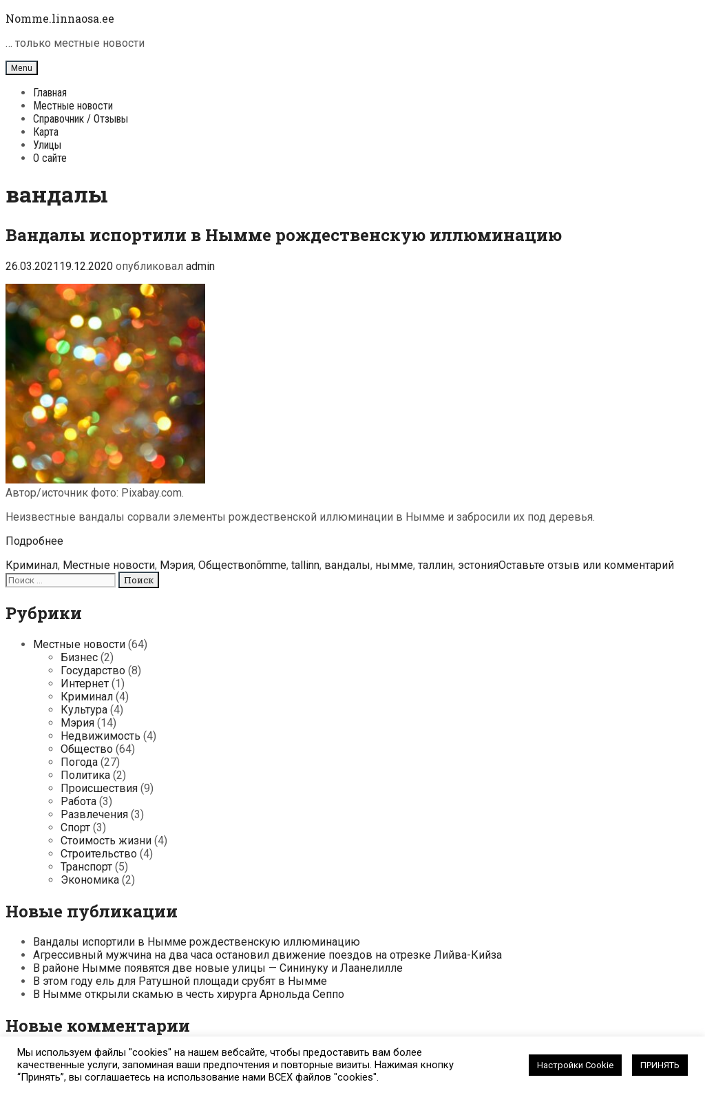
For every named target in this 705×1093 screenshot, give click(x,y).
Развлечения (94, 814)
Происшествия (99, 788)
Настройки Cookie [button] (575, 1065)
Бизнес (79, 657)
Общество (224, 565)
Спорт (75, 827)
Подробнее (34, 541)
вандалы (347, 565)
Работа (78, 801)
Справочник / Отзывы (80, 118)
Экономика (90, 879)
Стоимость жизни (106, 840)
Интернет (85, 683)
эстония (478, 565)
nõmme (268, 565)
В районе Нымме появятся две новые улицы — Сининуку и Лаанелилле (218, 968)
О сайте (50, 158)
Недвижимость (100, 735)
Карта (46, 131)
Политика (85, 775)
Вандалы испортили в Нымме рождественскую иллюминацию (284, 235)
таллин (435, 565)
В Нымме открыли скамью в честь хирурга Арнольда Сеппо (188, 994)
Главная (50, 92)
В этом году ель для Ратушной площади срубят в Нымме (180, 981)
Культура (84, 709)
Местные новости (73, 105)
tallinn (305, 565)
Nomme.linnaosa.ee (60, 18)
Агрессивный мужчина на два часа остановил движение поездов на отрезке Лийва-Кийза (267, 954)
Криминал (32, 565)
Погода (79, 762)
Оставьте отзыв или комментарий (586, 565)
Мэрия (176, 565)
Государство (93, 670)
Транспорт (86, 866)
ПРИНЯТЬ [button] (660, 1065)
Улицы (47, 145)
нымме (394, 565)
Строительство (99, 853)
